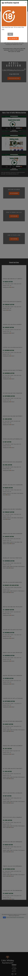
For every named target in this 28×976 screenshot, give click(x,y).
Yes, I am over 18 (13, 38)
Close (10, 34)
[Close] (25, 2)
